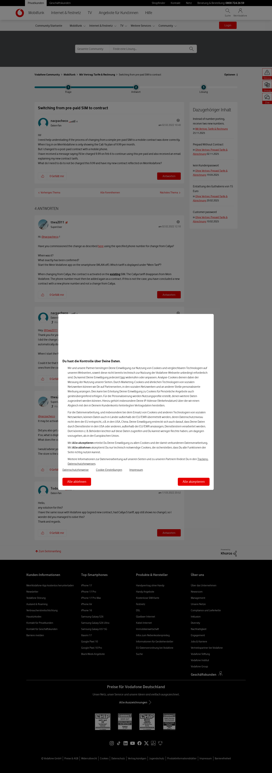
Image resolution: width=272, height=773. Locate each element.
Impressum (136, 470)
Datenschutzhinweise (75, 470)
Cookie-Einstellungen (109, 470)
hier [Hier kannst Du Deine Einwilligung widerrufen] (122, 377)
